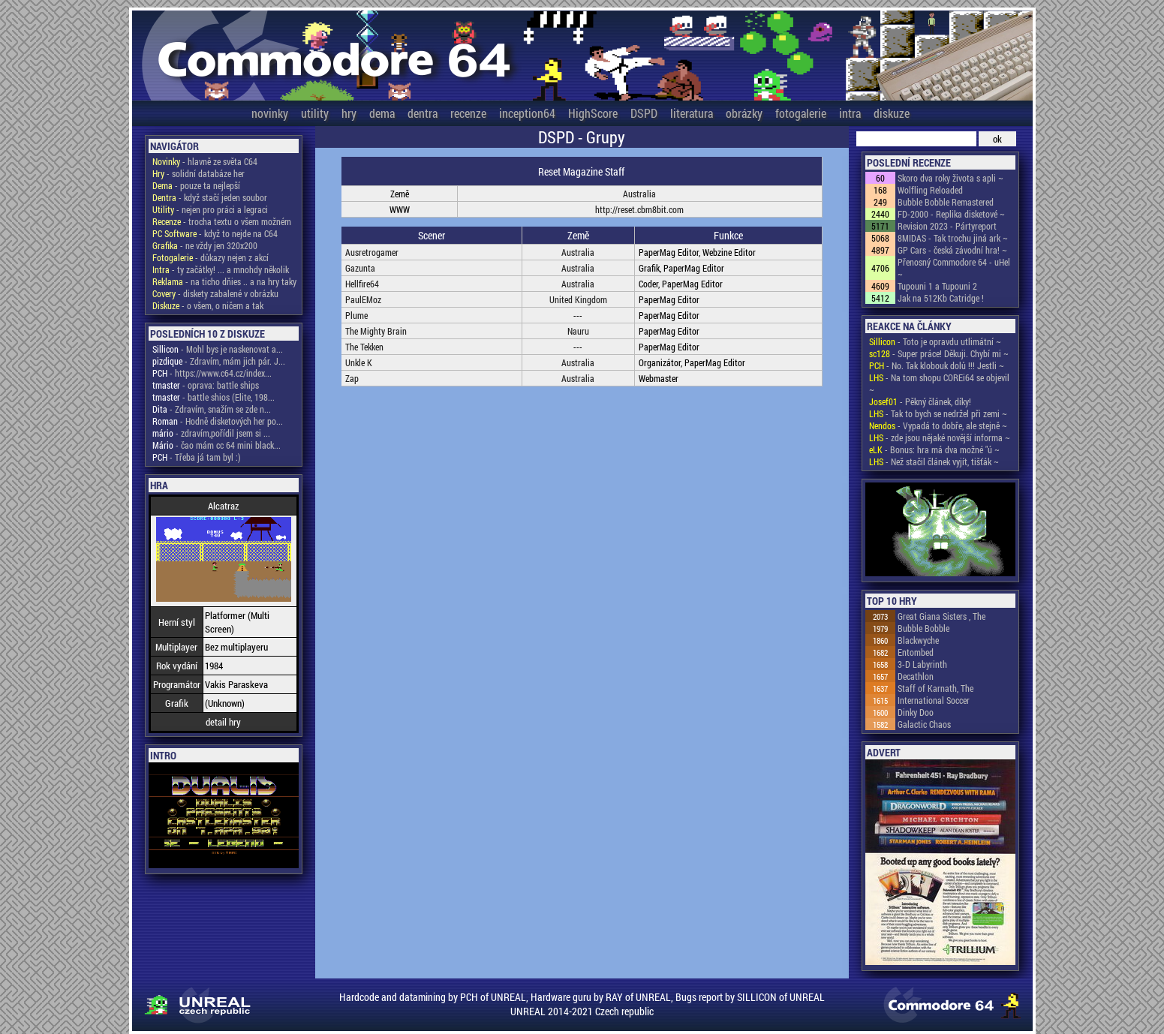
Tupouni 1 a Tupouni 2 (937, 286)
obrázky (744, 113)
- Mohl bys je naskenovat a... (217, 349)
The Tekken (364, 347)
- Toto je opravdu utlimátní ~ (935, 341)
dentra (423, 113)
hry (348, 113)
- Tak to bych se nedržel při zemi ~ (938, 413)
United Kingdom (578, 299)
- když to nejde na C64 (215, 233)
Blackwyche (918, 640)
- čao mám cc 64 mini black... (216, 445)
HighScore (593, 113)
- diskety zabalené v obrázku (215, 293)
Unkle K (358, 362)
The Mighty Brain (376, 331)
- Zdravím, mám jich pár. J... (218, 361)
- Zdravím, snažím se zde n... (211, 409)
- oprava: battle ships (205, 385)
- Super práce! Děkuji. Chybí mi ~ (939, 353)
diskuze (892, 113)
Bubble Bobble (923, 628)
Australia (639, 194)
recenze (468, 113)
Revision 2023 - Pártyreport (947, 226)
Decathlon (916, 676)
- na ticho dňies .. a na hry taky (224, 281)
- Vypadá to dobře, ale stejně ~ (938, 425)
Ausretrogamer (372, 252)
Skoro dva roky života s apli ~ (950, 178)
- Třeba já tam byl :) (196, 457)
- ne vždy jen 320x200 (204, 245)
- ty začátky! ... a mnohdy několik (220, 269)
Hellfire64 (362, 284)
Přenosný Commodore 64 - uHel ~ (954, 268)
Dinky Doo (916, 712)
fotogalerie (800, 113)
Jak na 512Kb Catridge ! (941, 298)
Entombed (916, 652)
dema (382, 113)
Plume (356, 315)
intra (850, 113)
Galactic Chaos (924, 724)
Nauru (578, 331)
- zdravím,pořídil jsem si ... (211, 433)
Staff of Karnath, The (935, 688)
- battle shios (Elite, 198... (213, 397)
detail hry (223, 722)
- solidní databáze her (198, 173)
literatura (691, 113)
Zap (352, 378)
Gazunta (360, 268)
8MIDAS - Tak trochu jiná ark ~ (953, 238)
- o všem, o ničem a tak (207, 305)
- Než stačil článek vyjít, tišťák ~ (934, 461)
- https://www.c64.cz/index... (212, 373)
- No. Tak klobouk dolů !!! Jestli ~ (936, 365)
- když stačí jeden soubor (209, 197)
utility (315, 113)
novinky (269, 113)
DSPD (643, 113)
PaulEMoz (363, 299)
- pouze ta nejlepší (196, 185)
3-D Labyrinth (922, 664)
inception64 (527, 113)
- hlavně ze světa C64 (204, 161)
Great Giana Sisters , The (941, 616)
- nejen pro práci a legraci (210, 209)
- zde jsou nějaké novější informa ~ (939, 437)
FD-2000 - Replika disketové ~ (951, 214)
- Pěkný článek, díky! (920, 401)
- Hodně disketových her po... (217, 421)
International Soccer (934, 700)
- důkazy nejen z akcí (210, 257)
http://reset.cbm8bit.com (639, 209)
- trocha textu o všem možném (221, 221)
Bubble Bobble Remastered (946, 202)
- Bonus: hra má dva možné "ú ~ (934, 449)
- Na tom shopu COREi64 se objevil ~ (939, 383)
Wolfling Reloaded (930, 190)
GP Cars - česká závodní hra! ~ (952, 250)
